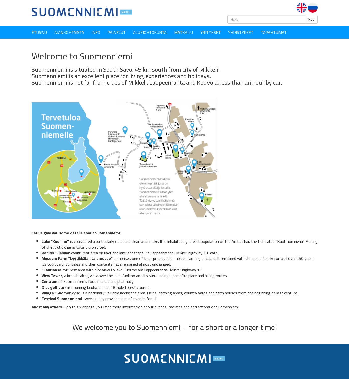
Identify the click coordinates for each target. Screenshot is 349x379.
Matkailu (183, 32)
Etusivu (39, 32)
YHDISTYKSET (240, 32)
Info (96, 32)
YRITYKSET (210, 32)
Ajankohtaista (69, 32)
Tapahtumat (274, 32)
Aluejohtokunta (150, 32)
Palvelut (117, 32)
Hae (311, 19)
